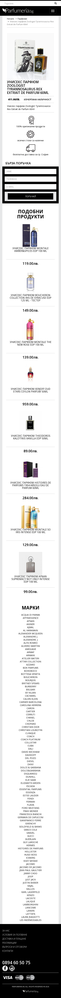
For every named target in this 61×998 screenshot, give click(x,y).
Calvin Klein (30, 698)
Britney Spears (30, 683)
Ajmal (30, 627)
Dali (30, 748)
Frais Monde (30, 811)
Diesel (30, 761)
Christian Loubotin (30, 730)
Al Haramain (30, 630)
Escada (30, 786)
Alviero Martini (30, 645)
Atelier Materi (30, 658)
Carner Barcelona (30, 702)
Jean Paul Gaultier (30, 870)
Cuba (31, 745)
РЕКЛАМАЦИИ (9, 942)
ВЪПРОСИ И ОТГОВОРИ (14, 946)
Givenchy (30, 823)
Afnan (30, 621)
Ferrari (30, 801)
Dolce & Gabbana (30, 767)
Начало (10, 18)
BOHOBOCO (30, 670)
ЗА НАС (6, 930)
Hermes (30, 845)
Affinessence (30, 617)
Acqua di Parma (30, 614)
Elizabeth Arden (30, 783)
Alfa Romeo (31, 642)
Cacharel (30, 695)
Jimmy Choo (30, 873)
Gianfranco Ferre (30, 820)
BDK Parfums (30, 667)
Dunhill (30, 776)
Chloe (30, 720)
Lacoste (30, 898)
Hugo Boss (30, 854)
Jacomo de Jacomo (30, 867)
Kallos (30, 888)
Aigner (30, 624)
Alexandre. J (30, 639)
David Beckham (30, 751)
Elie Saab (30, 779)
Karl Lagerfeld (30, 892)
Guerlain (30, 839)
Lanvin (30, 910)
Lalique (30, 901)
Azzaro (30, 664)
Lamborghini (30, 904)
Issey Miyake (30, 860)
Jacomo (30, 864)
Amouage (30, 649)
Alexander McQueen (30, 633)
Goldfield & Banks (30, 826)
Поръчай (30, 196)
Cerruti (30, 714)
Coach (30, 736)
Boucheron (30, 677)
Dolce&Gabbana (30, 770)
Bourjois (30, 680)
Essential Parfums (30, 789)
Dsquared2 (30, 773)
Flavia (30, 804)
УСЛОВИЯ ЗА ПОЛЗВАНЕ (14, 934)
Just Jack (30, 879)
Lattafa (30, 913)
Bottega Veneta (30, 673)
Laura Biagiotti (30, 916)
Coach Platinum (30, 739)
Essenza (30, 792)
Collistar (30, 742)
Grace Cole (30, 829)
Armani (30, 655)
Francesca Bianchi (30, 814)
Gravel (31, 832)
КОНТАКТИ (7, 950)
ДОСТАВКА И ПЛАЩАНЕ (14, 938)
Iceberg (30, 857)
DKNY (30, 764)
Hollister (30, 851)
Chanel (30, 717)
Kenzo (30, 895)
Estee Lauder (30, 795)
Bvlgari (30, 689)
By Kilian (30, 692)
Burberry (30, 686)
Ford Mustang (30, 807)
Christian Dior (30, 726)
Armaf (30, 652)
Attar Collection (30, 661)
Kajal (30, 885)
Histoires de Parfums (30, 848)
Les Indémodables (30, 920)
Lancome (30, 907)
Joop (30, 876)
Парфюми (22, 18)
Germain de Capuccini (30, 817)
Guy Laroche (30, 842)
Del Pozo (30, 758)
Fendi (30, 798)
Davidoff (30, 754)
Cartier (30, 711)
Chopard (30, 723)
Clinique (30, 733)
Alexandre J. (30, 636)
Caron (30, 708)
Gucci (30, 835)
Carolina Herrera (30, 705)
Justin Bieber (30, 882)
